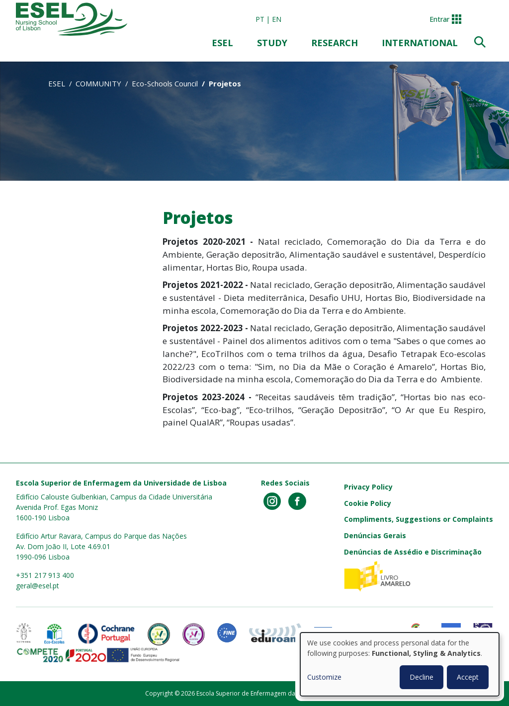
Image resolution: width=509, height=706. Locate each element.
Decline (421, 677)
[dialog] (399, 664)
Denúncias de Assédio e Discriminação (413, 552)
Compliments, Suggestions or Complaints (418, 519)
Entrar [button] (439, 19)
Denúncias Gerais (375, 535)
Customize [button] (324, 677)
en (276, 19)
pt (259, 19)
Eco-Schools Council (165, 83)
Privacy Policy (368, 487)
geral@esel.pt (37, 585)
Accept (468, 677)
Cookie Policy (367, 503)
